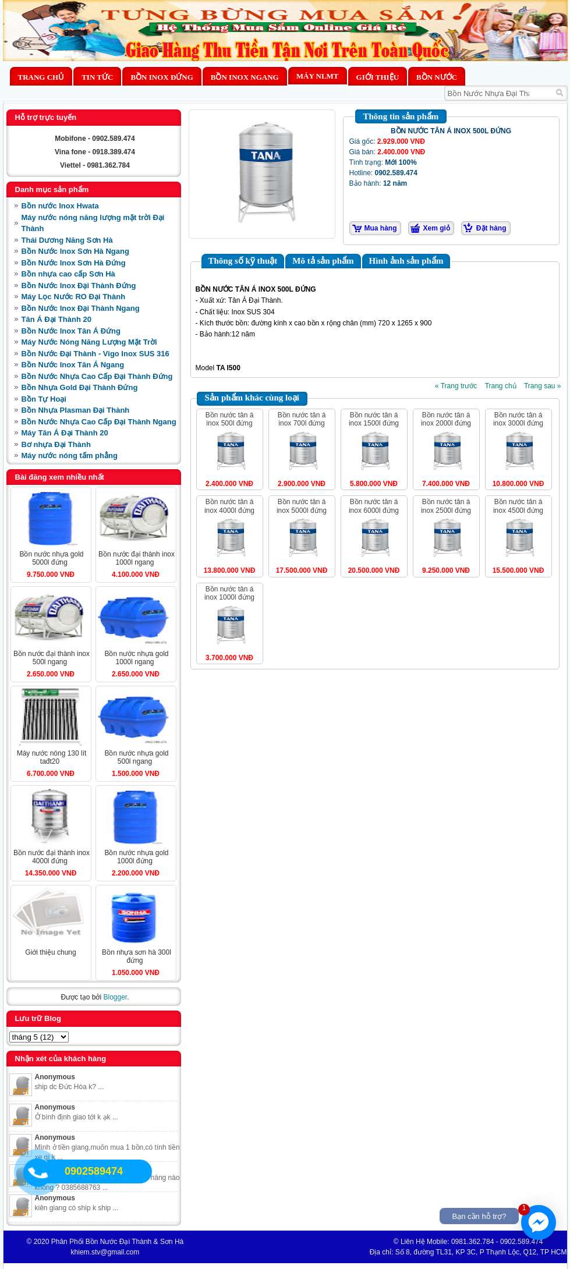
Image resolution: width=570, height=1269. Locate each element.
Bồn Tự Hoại (44, 399)
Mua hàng (380, 228)
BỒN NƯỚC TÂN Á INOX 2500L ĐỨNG (446, 506)
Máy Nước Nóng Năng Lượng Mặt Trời (89, 342)
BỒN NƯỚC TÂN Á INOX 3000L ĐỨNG (518, 419)
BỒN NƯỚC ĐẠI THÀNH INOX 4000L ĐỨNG (51, 857)
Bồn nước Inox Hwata (60, 205)
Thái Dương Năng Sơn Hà (67, 240)
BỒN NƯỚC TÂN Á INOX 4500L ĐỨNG (518, 506)
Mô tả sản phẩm (322, 260)
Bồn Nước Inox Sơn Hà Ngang (75, 251)
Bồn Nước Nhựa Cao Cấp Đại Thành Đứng (97, 376)
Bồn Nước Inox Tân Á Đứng (71, 331)
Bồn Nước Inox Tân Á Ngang (73, 364)
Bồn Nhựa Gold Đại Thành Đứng (80, 387)
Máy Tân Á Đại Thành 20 (65, 432)
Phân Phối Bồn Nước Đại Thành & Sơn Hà (117, 1242)
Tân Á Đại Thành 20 (56, 319)
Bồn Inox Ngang (245, 77)
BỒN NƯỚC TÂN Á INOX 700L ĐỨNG (302, 419)
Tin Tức (97, 77)
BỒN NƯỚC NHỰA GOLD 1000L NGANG (136, 658)
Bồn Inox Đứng (161, 77)
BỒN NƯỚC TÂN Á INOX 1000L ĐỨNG (229, 593)
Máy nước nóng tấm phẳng (70, 455)
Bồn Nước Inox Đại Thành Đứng (79, 285)
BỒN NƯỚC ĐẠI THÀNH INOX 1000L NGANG (136, 558)
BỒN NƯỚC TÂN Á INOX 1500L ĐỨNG (374, 419)
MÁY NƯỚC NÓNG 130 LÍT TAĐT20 (52, 757)
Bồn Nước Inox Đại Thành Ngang (81, 308)
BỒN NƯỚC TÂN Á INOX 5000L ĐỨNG (302, 506)
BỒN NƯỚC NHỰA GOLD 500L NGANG (136, 757)
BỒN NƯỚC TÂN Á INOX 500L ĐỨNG (230, 419)
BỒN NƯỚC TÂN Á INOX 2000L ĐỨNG (446, 419)
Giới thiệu (377, 77)
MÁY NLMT (317, 76)
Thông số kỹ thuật (243, 260)
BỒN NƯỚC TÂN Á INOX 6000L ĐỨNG (374, 506)
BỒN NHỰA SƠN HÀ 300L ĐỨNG (136, 956)
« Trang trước (456, 386)
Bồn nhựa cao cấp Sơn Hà (68, 274)
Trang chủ (41, 77)
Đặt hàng (491, 228)
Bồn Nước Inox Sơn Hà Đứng (74, 262)
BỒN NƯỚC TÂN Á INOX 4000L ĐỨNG (229, 506)
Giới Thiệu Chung (50, 952)
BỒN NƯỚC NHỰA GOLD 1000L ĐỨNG (136, 857)
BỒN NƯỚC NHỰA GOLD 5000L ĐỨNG (51, 558)
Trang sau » (542, 386)
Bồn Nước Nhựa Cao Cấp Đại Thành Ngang (99, 421)
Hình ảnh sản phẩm (406, 260)
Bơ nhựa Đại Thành (56, 444)
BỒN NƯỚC (436, 77)
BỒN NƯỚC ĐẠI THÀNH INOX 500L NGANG (51, 658)
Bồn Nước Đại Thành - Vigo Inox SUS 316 (95, 353)
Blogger (115, 997)
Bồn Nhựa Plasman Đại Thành (76, 410)
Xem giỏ (436, 228)
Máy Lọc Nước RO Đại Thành (74, 296)
